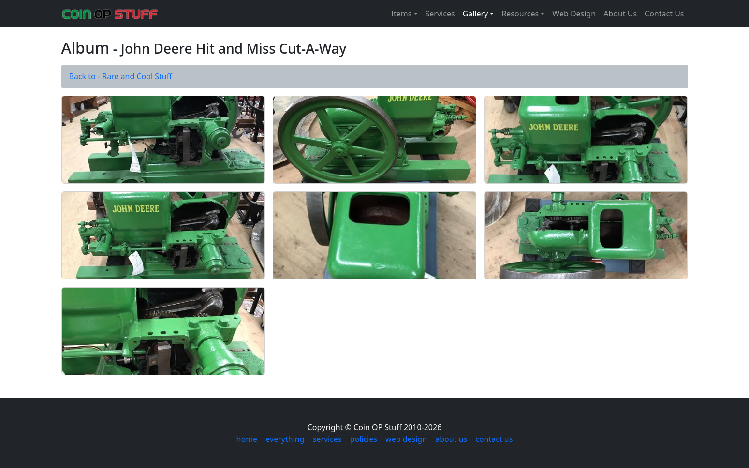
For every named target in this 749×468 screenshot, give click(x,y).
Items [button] (401, 13)
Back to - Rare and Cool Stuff (120, 76)
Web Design (574, 13)
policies (363, 439)
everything (284, 439)
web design (406, 439)
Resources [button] (520, 13)
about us (451, 439)
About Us (620, 13)
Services (440, 13)
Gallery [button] (475, 13)
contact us (494, 439)
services (327, 439)
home (247, 439)
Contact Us (664, 13)
